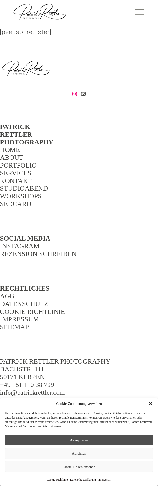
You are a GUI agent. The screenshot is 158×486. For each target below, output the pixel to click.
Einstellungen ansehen (79, 467)
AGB (7, 296)
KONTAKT (16, 180)
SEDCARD (15, 204)
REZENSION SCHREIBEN (38, 254)
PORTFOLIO (18, 165)
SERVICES (15, 173)
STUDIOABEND (24, 188)
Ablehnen (79, 453)
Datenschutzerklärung (83, 479)
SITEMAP (14, 327)
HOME (10, 149)
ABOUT (11, 157)
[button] (150, 403)
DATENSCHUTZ (24, 304)
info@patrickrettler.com (32, 392)
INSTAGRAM (20, 246)
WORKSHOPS (20, 196)
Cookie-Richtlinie (57, 479)
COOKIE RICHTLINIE (32, 311)
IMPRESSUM (19, 319)
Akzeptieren (79, 440)
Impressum (104, 479)
